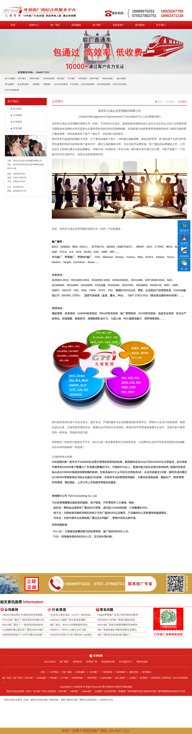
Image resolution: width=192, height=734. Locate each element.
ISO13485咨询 (61, 84)
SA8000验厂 (78, 677)
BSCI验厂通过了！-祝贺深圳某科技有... (24, 624)
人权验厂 (133, 677)
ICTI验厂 (72, 78)
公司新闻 (16, 115)
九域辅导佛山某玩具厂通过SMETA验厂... (25, 629)
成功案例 (139, 25)
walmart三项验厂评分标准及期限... (69, 619)
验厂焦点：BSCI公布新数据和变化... (70, 624)
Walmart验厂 (108, 78)
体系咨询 (77, 661)
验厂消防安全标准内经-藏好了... (115, 634)
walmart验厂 (107, 677)
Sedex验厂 (42, 677)
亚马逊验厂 (10, 84)
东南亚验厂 (119, 25)
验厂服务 (67, 672)
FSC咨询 (74, 84)
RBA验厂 (61, 78)
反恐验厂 (37, 84)
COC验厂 (94, 672)
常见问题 (16, 128)
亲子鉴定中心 (125, 661)
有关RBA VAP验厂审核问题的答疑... (117, 619)
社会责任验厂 (24, 84)
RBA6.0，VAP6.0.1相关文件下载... (69, 629)
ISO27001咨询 (119, 84)
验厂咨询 (6, 677)
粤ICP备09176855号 (112, 686)
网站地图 (127, 686)
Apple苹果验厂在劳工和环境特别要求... (119, 614)
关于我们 (161, 25)
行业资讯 (16, 121)
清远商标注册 (108, 661)
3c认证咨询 (50, 661)
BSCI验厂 (22, 78)
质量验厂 (47, 84)
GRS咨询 (82, 78)
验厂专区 (55, 25)
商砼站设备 (142, 661)
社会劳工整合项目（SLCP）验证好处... (72, 614)
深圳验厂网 (91, 661)
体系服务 (76, 25)
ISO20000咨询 (104, 84)
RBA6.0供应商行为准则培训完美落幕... (23, 614)
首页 (13, 25)
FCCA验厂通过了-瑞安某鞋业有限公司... (24, 619)
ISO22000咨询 (88, 84)
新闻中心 (34, 25)
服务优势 (133, 672)
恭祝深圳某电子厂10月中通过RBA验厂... (24, 634)
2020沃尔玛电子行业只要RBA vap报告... (72, 634)
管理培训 (166, 677)
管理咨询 (107, 672)
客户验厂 (97, 25)
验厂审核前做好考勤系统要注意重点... (118, 629)
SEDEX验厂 (34, 78)
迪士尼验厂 (122, 78)
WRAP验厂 (95, 78)
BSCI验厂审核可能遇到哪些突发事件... (119, 624)
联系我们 (146, 672)
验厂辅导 (64, 661)
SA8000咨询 (48, 78)
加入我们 (16, 108)
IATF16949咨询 (12, 90)
